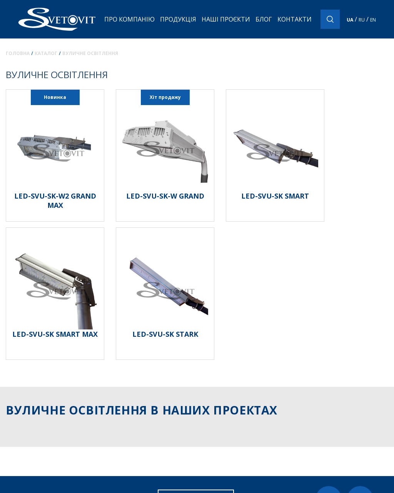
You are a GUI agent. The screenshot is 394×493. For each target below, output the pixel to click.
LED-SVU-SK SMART (275, 196)
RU (362, 20)
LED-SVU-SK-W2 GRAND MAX (55, 200)
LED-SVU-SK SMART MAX (55, 334)
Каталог (46, 53)
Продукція (178, 19)
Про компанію (129, 19)
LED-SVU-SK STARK (165, 334)
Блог (263, 19)
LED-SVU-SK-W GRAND (165, 196)
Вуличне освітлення (90, 53)
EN (373, 20)
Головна (18, 53)
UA (350, 20)
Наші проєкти (226, 19)
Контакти (294, 19)
